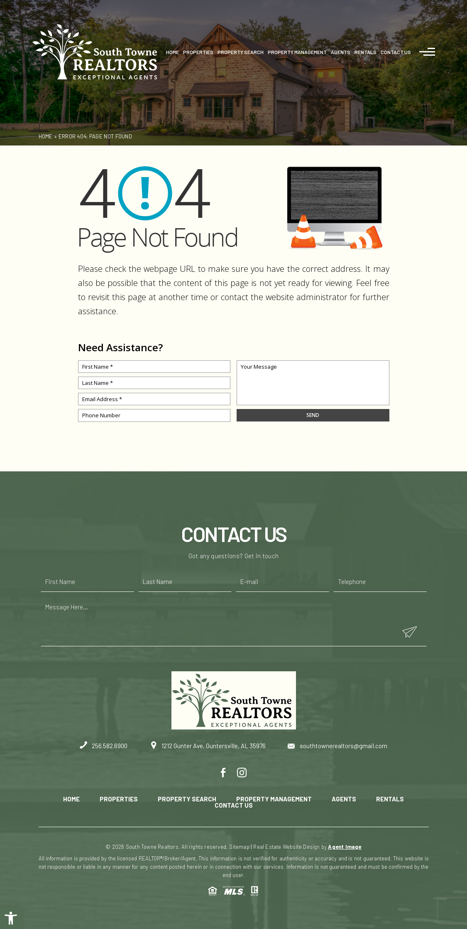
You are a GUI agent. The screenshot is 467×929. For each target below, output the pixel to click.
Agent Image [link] (344, 846)
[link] (11, 918)
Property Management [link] (297, 52)
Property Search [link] (241, 52)
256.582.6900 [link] (103, 745)
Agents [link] (340, 52)
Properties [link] (198, 52)
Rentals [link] (366, 52)
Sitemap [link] (239, 846)
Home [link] (172, 52)
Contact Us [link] (396, 52)
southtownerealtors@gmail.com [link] (337, 745)
